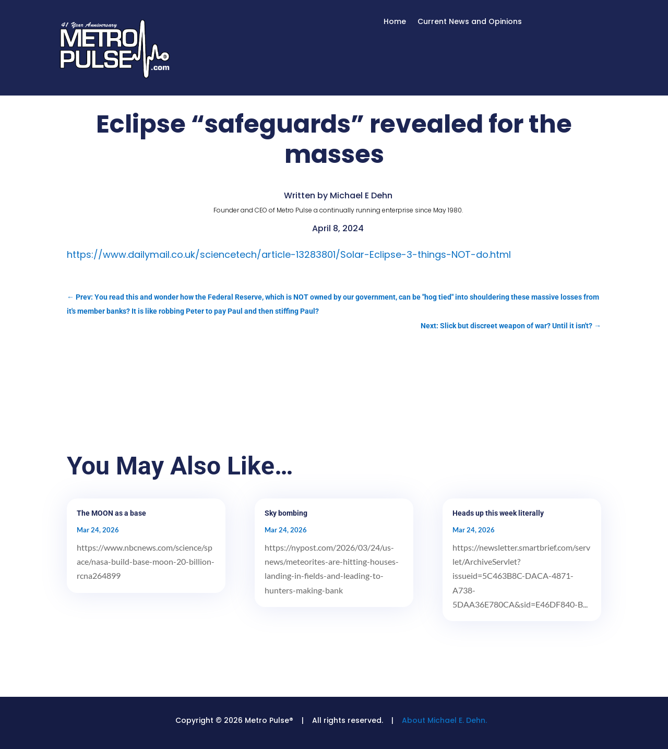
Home (395, 22)
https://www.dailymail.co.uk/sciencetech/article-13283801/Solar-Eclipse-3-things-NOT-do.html (289, 254)
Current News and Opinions (470, 22)
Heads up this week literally (498, 513)
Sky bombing (286, 513)
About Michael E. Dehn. (444, 720)
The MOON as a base (111, 513)
